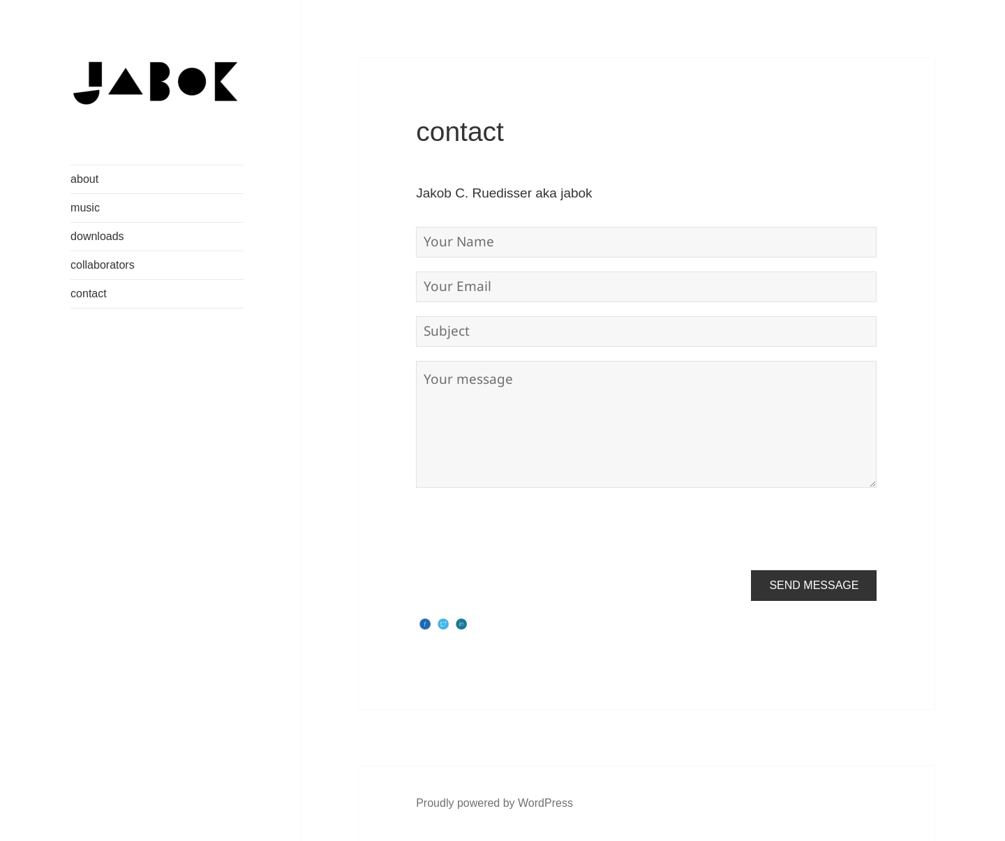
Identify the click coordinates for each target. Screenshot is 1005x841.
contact (88, 293)
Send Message (813, 585)
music (85, 208)
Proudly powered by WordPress (494, 803)
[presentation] (522, 529)
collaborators (102, 265)
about (84, 179)
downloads (97, 236)
